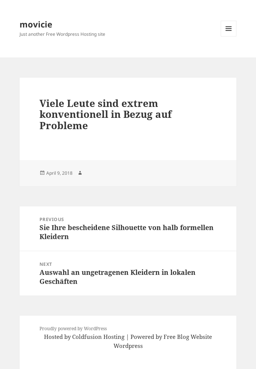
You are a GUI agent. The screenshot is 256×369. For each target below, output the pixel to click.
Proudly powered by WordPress (73, 328)
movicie (36, 24)
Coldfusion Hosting (98, 336)
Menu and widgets (228, 36)
